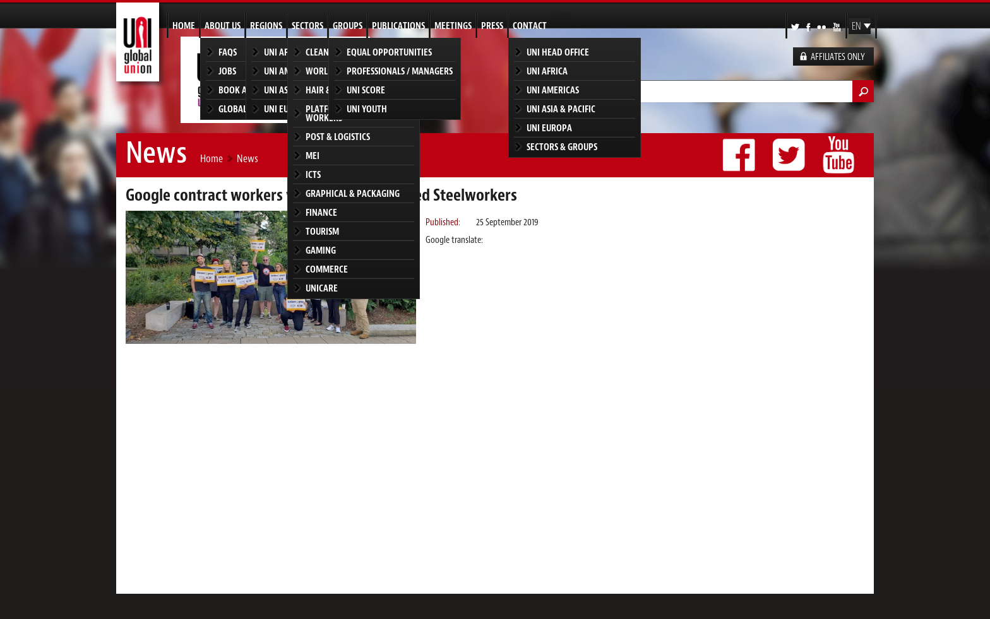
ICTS (313, 174)
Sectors (307, 26)
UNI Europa (549, 127)
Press (492, 26)
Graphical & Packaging (353, 193)
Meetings (453, 26)
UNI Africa (547, 71)
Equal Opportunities (389, 52)
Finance (321, 212)
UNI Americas (553, 90)
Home (183, 26)
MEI (312, 155)
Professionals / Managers (400, 71)
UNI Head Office (558, 52)
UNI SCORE (366, 90)
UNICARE (322, 288)
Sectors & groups (562, 146)
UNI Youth (367, 108)
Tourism (322, 231)
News (247, 158)
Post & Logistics (338, 136)
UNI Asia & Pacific (561, 108)
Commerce (327, 269)
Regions (266, 26)
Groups (347, 26)
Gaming (321, 250)
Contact (530, 26)
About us (223, 26)
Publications (398, 26)
